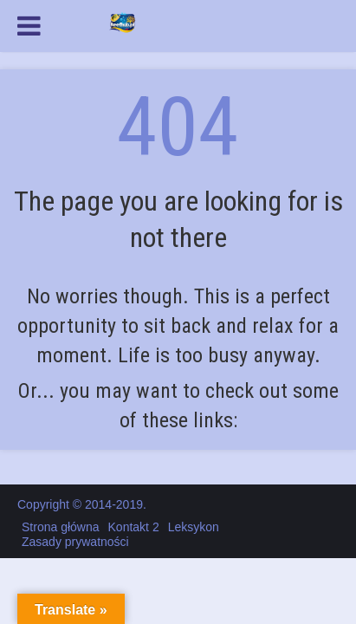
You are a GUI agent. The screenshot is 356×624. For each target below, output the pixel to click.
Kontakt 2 (133, 527)
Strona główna (61, 527)
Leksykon (193, 527)
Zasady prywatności (75, 542)
